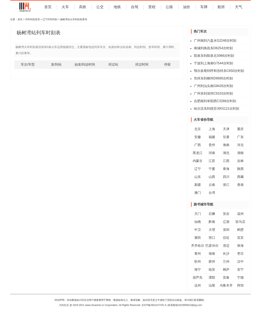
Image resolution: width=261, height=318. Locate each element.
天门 (197, 213)
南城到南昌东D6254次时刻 (213, 48)
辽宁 (197, 169)
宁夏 (212, 169)
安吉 (226, 213)
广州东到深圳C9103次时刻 (213, 93)
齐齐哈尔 (197, 245)
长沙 (226, 253)
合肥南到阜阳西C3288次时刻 (215, 101)
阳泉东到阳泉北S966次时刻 (214, 55)
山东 (197, 177)
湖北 (226, 153)
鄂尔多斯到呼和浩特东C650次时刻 (219, 71)
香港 (240, 184)
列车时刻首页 (32, 19)
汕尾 (212, 285)
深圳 (226, 229)
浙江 (226, 184)
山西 (212, 177)
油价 (186, 7)
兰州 (226, 261)
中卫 (197, 229)
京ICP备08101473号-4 (154, 305)
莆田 (197, 237)
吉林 (240, 161)
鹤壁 (240, 229)
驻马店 (240, 221)
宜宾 (240, 237)
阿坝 (240, 285)
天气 (238, 7)
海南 (226, 145)
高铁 (82, 7)
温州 (240, 213)
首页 (48, 7)
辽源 (226, 221)
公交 (100, 7)
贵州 (212, 145)
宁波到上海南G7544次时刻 (213, 63)
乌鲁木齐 (226, 285)
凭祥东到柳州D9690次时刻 (213, 78)
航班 (221, 7)
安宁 (240, 269)
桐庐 (226, 269)
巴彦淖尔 (211, 245)
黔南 (212, 221)
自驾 (134, 7)
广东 (240, 137)
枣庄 (240, 253)
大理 (212, 229)
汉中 (240, 261)
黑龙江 (197, 153)
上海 (212, 129)
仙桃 (197, 221)
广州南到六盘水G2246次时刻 (215, 40)
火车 (65, 7)
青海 (226, 169)
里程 (152, 7)
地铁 (117, 7)
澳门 (197, 192)
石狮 (212, 213)
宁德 (240, 277)
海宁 (197, 269)
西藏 (240, 177)
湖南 (240, 153)
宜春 (226, 277)
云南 (212, 184)
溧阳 (212, 277)
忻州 (197, 261)
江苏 (212, 161)
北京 (197, 129)
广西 (197, 145)
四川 (226, 177)
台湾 (212, 192)
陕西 (240, 169)
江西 (226, 161)
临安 (212, 269)
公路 (169, 7)
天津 (226, 129)
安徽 (197, 137)
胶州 (212, 261)
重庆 (240, 129)
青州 (197, 253)
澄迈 (226, 245)
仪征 (226, 237)
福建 (212, 137)
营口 (212, 237)
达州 (197, 285)
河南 (212, 153)
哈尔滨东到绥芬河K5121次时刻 (216, 108)
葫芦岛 (197, 277)
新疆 (197, 184)
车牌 (204, 7)
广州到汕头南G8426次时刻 (213, 86)
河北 (240, 145)
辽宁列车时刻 (50, 19)
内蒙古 (197, 161)
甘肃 (226, 137)
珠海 (240, 245)
